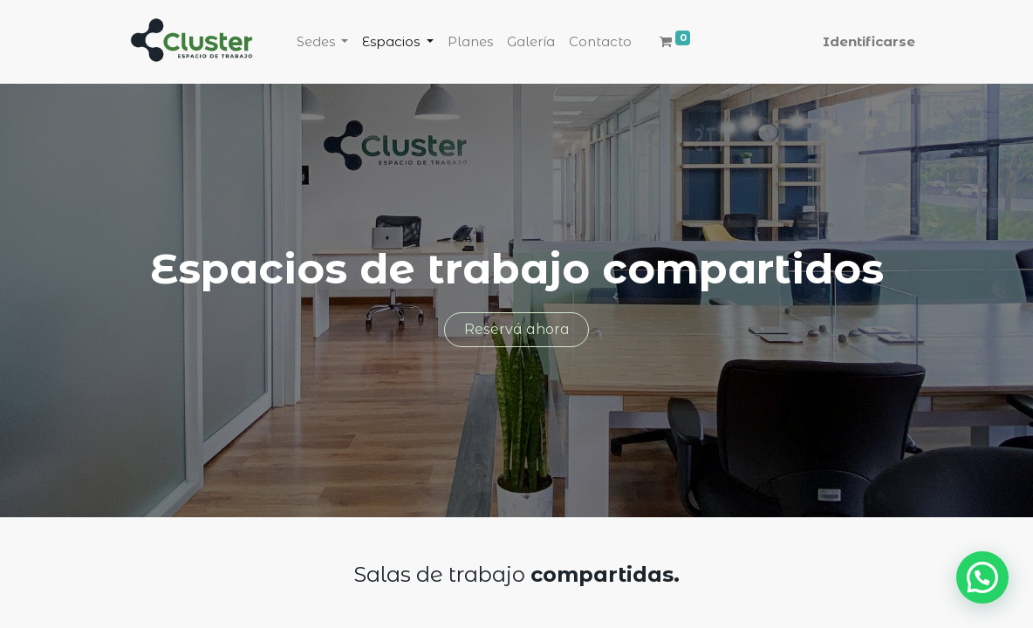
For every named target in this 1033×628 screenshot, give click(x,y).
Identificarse (869, 41)
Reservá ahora (517, 329)
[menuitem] (470, 42)
